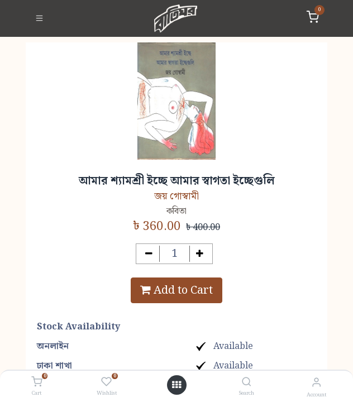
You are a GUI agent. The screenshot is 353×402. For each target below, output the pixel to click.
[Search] (246, 383)
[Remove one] (149, 254)
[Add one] (200, 254)
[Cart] (36, 382)
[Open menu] (176, 385)
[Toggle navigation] (39, 18)
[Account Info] (316, 382)
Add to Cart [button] (176, 290)
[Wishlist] (106, 382)
